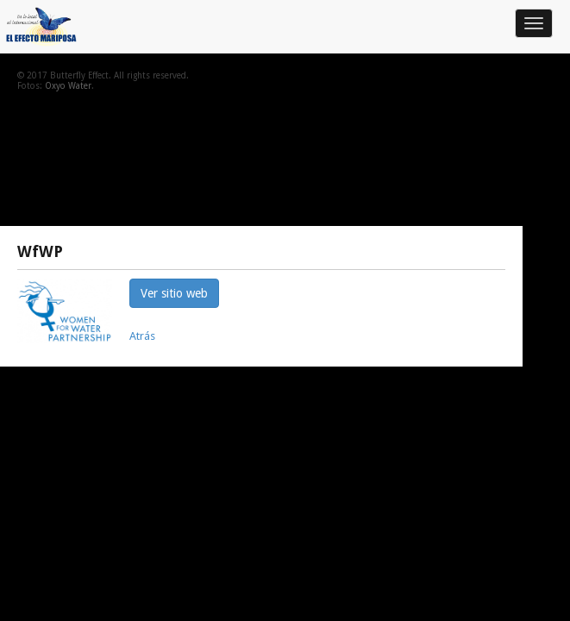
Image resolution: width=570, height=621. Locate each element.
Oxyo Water (68, 86)
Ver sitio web (174, 293)
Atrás (142, 335)
